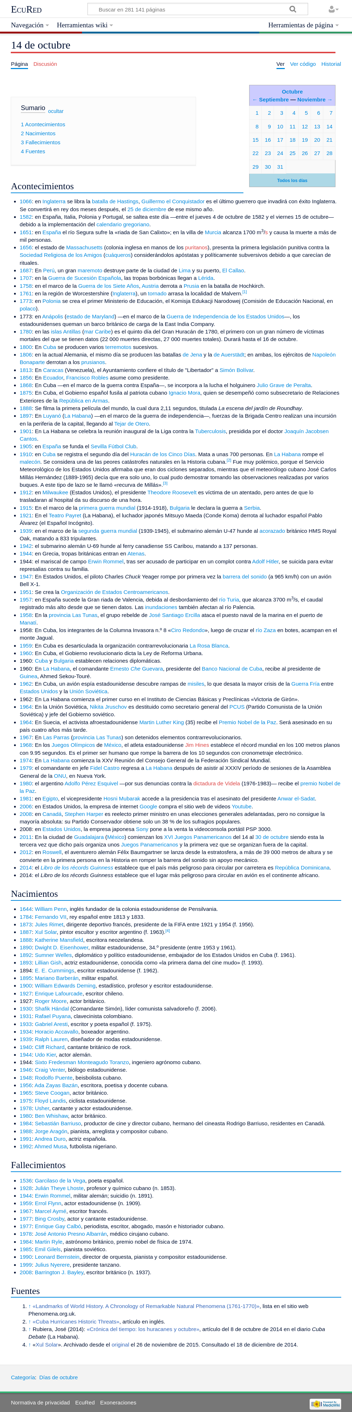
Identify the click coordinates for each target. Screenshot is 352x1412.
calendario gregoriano (122, 224)
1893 (26, 962)
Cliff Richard (49, 1047)
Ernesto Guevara (136, 669)
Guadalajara (89, 837)
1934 (26, 1032)
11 (292, 126)
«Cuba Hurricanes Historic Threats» (76, 1321)
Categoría (23, 1377)
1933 (26, 1024)
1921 (26, 515)
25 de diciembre (146, 209)
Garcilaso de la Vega (60, 1180)
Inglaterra (53, 201)
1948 (26, 1078)
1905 (26, 446)
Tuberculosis (210, 431)
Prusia (191, 286)
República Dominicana (302, 867)
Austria (150, 286)
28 (329, 153)
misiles (196, 684)
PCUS (236, 707)
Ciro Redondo (188, 630)
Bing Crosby (49, 1219)
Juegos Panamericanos (149, 844)
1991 (26, 1139)
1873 (26, 924)
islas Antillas (66, 331)
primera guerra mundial (107, 508)
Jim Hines (197, 745)
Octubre (292, 91)
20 (317, 140)
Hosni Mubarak (122, 798)
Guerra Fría (305, 684)
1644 (26, 909)
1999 (26, 1265)
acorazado (272, 531)
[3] (165, 483)
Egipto (50, 798)
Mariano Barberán (57, 978)
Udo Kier (45, 1055)
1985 (26, 1249)
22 (255, 153)
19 (305, 140)
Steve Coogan (52, 1093)
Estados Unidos (39, 691)
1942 (26, 546)
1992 (26, 1146)
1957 (26, 599)
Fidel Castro (105, 768)
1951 (26, 592)
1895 (26, 978)
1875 (26, 393)
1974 (26, 760)
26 (305, 153)
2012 (26, 852)
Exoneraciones (118, 1402)
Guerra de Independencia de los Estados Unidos (225, 316)
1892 (26, 955)
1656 (26, 247)
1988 (26, 1131)
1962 (26, 684)
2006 (26, 806)
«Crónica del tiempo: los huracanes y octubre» (143, 1329)
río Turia (229, 599)
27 (317, 153)
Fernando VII (51, 917)
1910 (26, 454)
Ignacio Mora (184, 393)
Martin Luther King (161, 722)
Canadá (51, 814)
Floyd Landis (50, 1101)
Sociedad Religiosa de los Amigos (61, 255)
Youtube (242, 806)
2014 (26, 867)
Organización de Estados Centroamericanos (114, 592)
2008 (26, 814)
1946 (26, 1070)
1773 (26, 301)
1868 (26, 385)
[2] (229, 460)
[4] (167, 931)
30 (268, 167)
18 (292, 140)
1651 (26, 232)
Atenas (135, 553)
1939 (26, 531)
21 (329, 140)
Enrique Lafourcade (59, 993)
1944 (26, 553)
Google (148, 806)
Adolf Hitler (265, 561)
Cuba (49, 347)
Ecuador (53, 377)
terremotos (118, 347)
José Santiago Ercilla (174, 615)
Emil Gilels (48, 1249)
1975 (26, 1101)
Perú (49, 270)
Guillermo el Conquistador (173, 201)
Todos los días (292, 180)
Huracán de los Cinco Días (162, 454)
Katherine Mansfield (59, 940)
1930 (26, 1008)
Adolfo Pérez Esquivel (91, 783)
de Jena (192, 354)
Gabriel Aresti (51, 1024)
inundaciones (161, 607)
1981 (26, 798)
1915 (26, 508)
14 (329, 126)
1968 (26, 745)
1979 (26, 768)
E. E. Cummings (54, 970)
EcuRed (26, 9)
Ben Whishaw (51, 1116)
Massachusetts (84, 247)
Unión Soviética (88, 691)
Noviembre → (315, 99)
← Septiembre (270, 99)
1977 (26, 1219)
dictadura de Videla (216, 783)
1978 (26, 1108)
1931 (26, 1016)
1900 (26, 985)
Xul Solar (46, 932)
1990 (26, 1257)
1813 (26, 370)
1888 (26, 408)
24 (280, 153)
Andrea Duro (50, 1139)
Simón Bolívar (236, 370)
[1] (244, 292)
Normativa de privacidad (40, 1402)
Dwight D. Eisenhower (61, 947)
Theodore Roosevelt (172, 492)
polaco (28, 308)
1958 (26, 615)
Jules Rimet (49, 924)
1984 (26, 1123)
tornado (157, 293)
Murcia (213, 232)
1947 (26, 576)
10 (280, 126)
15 (255, 140)
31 (280, 167)
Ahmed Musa (51, 1146)
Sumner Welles (53, 955)
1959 (26, 646)
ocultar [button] (56, 111)
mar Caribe (97, 331)
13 (317, 126)
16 (268, 140)
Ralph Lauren (51, 1039)
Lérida (205, 278)
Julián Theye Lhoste (59, 1188)
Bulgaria (180, 508)
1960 (26, 653)
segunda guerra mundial (107, 531)
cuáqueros (118, 255)
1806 (26, 354)
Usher (42, 1108)
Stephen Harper (84, 814)
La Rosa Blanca (209, 646)
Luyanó (52, 416)
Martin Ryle (49, 1242)
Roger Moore (51, 1001)
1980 (26, 783)
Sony (142, 829)
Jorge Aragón (51, 1131)
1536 (26, 1180)
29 (255, 167)
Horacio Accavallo (56, 1032)
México (112, 745)
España (51, 232)
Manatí (28, 622)
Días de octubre (58, 1377)
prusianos (93, 362)
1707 (26, 278)
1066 (26, 201)
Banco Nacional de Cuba (232, 669)
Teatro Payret (65, 515)
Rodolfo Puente (54, 1078)
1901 (26, 431)
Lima (185, 270)
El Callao (233, 270)
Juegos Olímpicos (73, 745)
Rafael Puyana (53, 1016)
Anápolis (52, 316)
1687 (26, 270)
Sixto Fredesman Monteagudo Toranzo (82, 1062)
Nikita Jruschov (108, 707)
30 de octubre (272, 837)
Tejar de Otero (131, 424)
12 (305, 126)
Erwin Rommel (106, 561)
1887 (26, 932)
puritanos (196, 247)
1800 (26, 347)
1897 (26, 416)
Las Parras (56, 737)
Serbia (252, 508)
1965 (26, 1093)
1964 (26, 707)
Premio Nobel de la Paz (247, 722)
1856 (26, 377)
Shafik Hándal (52, 1008)
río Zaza (266, 630)
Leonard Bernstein (57, 1257)
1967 (26, 737)
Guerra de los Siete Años (108, 286)
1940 (26, 1047)
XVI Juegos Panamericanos (198, 837)
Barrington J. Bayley (59, 1272)
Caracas (53, 370)
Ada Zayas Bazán (56, 1085)
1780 (26, 331)
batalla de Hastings (115, 201)
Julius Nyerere (52, 1265)
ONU (60, 776)
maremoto (90, 270)
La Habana (77, 416)
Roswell (51, 852)
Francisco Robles (87, 377)
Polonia (51, 301)
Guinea (28, 676)
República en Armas (83, 401)
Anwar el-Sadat (296, 798)
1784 (26, 917)
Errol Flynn (48, 1203)
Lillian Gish (48, 962)
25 (292, 153)
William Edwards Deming (65, 985)
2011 (26, 837)
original (120, 1344)
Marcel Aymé (51, 1211)
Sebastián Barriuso (58, 1123)
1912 (26, 492)
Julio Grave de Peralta (284, 385)
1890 (26, 947)
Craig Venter (50, 1070)
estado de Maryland (90, 316)
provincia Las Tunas (73, 615)
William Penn (51, 909)
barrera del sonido (245, 576)
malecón (30, 462)
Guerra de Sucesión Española (84, 278)
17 (280, 140)
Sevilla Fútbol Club (113, 446)
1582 (26, 217)
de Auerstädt (229, 354)
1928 (26, 1188)
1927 (26, 993)
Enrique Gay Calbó (58, 1226)
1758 (26, 286)
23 (268, 153)
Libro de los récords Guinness (77, 867)
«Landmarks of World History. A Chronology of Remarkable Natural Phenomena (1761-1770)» (146, 1306)
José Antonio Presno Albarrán (71, 1234)
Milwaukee (55, 492)
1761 (26, 293)
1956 (26, 1085)
